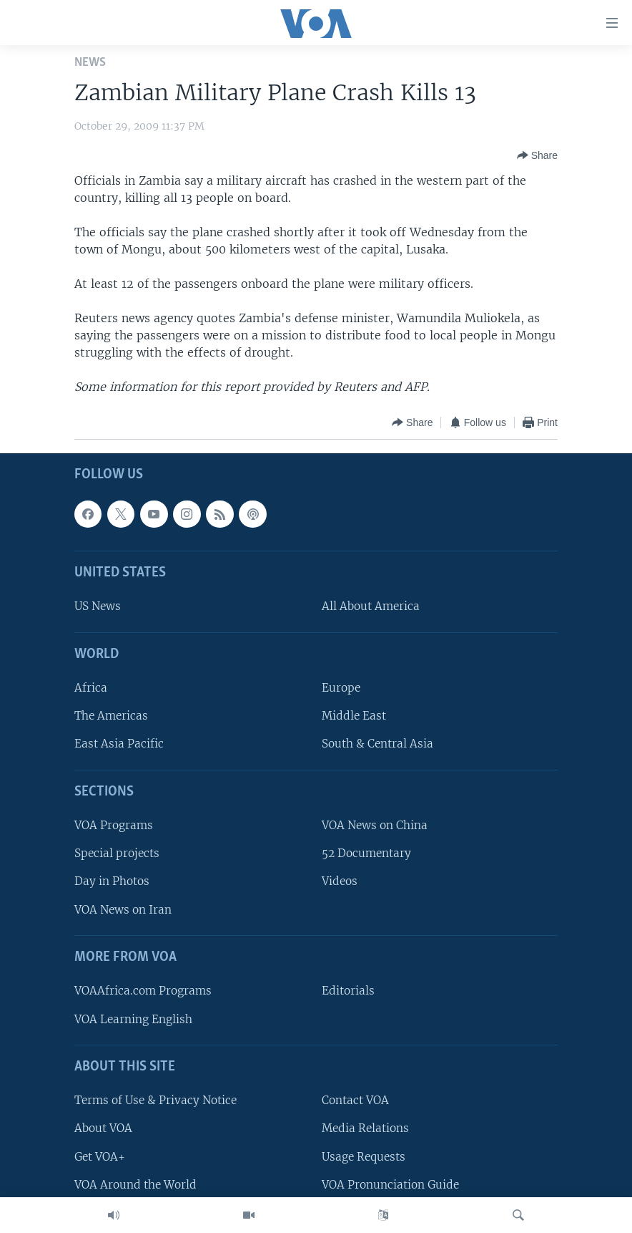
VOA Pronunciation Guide (390, 1184)
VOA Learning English (133, 1019)
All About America (371, 607)
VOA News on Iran (123, 910)
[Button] (537, 155)
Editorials (348, 990)
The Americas (111, 715)
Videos (339, 882)
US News (97, 607)
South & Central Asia (377, 744)
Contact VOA (355, 1100)
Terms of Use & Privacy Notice (155, 1100)
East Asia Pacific (119, 744)
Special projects (116, 853)
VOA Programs (113, 825)
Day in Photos (111, 882)
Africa (90, 688)
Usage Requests (363, 1157)
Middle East (354, 715)
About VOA (103, 1128)
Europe (341, 688)
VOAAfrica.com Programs (143, 990)
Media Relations (365, 1128)
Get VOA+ (99, 1157)
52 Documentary (366, 853)
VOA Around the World (135, 1184)
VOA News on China (375, 825)
